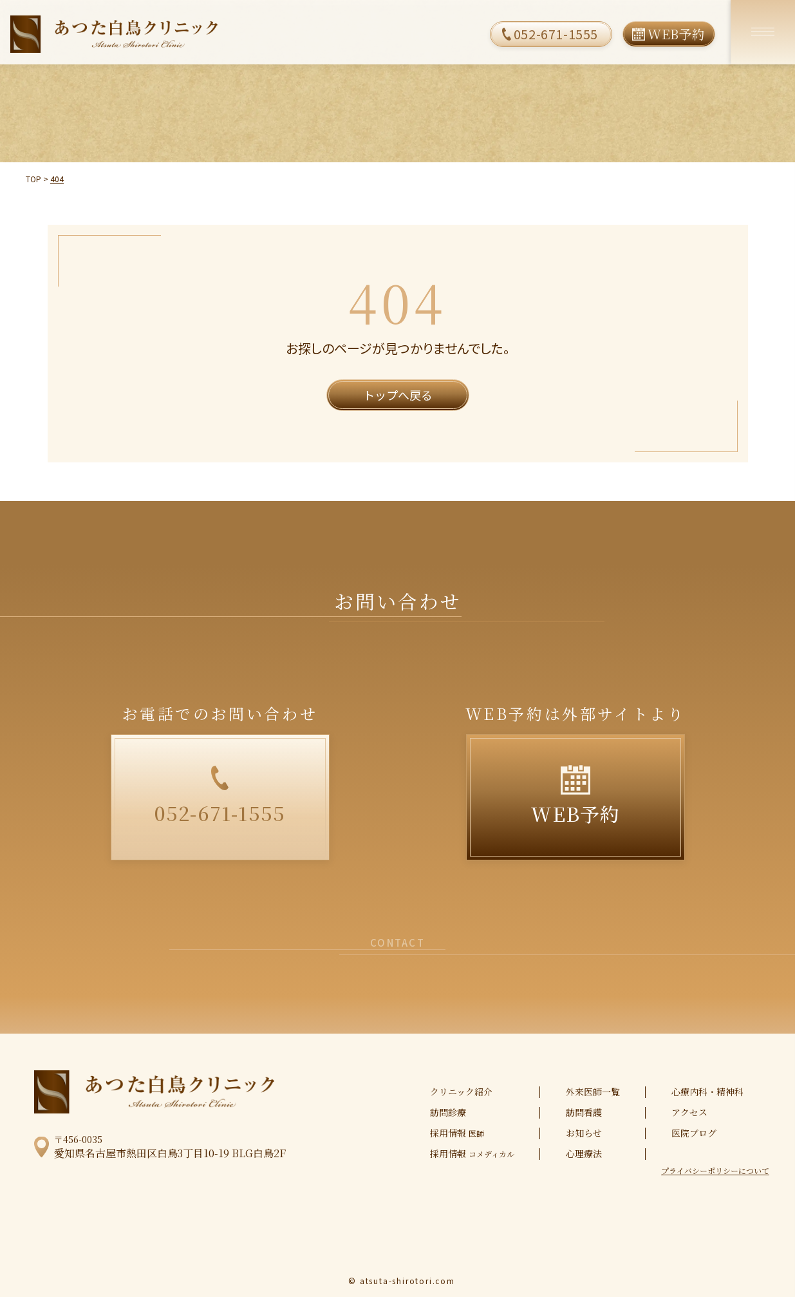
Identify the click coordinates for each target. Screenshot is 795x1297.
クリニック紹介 (461, 1091)
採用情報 (457, 1133)
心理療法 (584, 1153)
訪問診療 (448, 1112)
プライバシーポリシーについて (715, 1171)
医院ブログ (693, 1132)
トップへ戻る (398, 394)
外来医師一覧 (593, 1091)
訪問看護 (584, 1112)
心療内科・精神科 (707, 1091)
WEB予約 (677, 33)
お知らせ (584, 1132)
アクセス (689, 1112)
